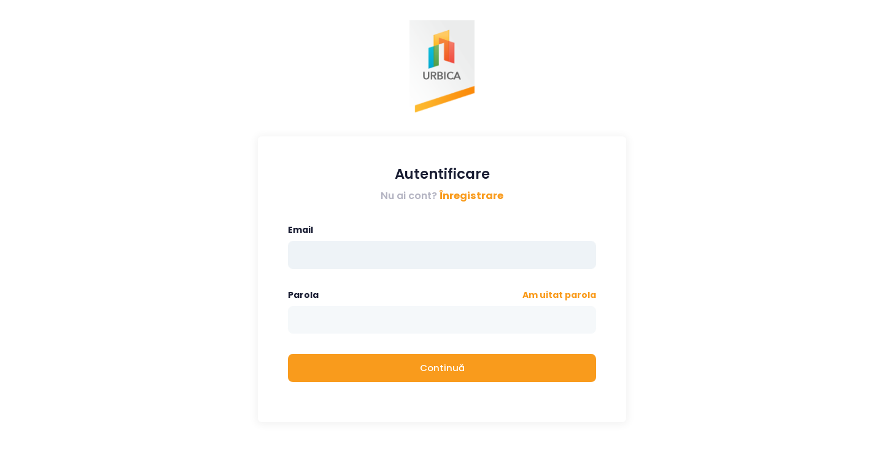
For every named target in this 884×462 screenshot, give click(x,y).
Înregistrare (471, 196)
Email (300, 230)
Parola (303, 295)
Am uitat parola (559, 295)
